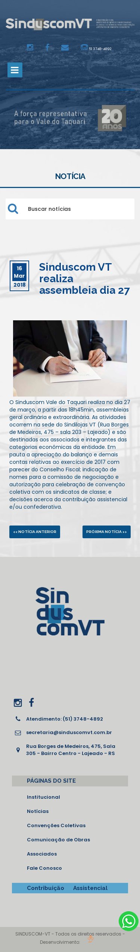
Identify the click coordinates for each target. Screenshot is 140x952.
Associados (42, 853)
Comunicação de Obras (58, 839)
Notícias (38, 811)
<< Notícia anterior (34, 532)
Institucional (43, 797)
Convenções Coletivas (56, 825)
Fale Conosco (44, 868)
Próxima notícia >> (106, 532)
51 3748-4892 (96, 47)
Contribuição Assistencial (67, 888)
